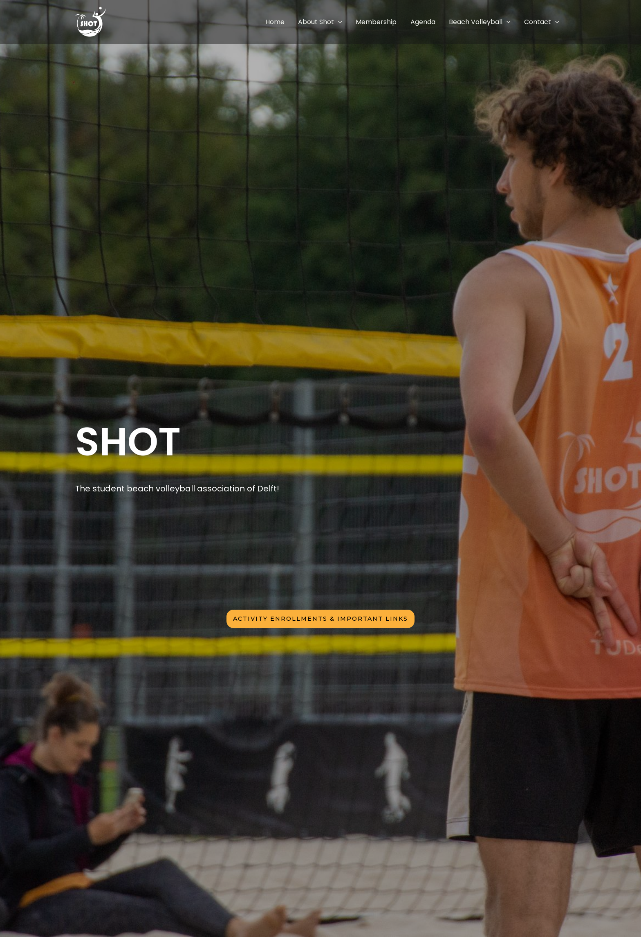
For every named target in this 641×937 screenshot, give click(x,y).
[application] (363, 22)
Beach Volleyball (488, 22)
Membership (395, 22)
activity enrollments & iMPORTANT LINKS (320, 618)
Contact (544, 22)
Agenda (436, 22)
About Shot (345, 22)
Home (304, 22)
